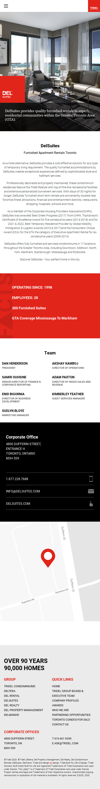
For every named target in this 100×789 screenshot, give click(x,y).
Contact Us (60, 724)
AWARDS (57, 705)
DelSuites (11, 700)
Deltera (9, 691)
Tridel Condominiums (19, 686)
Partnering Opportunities (71, 715)
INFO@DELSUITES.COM (23, 491)
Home (56, 686)
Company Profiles (65, 700)
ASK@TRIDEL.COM (66, 743)
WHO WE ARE (60, 710)
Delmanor (11, 715)
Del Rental (12, 696)
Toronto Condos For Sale (71, 719)
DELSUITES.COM (18, 503)
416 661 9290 (62, 738)
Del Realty (11, 705)
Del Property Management (23, 710)
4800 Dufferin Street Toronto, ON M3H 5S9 (19, 743)
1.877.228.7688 (17, 479)
